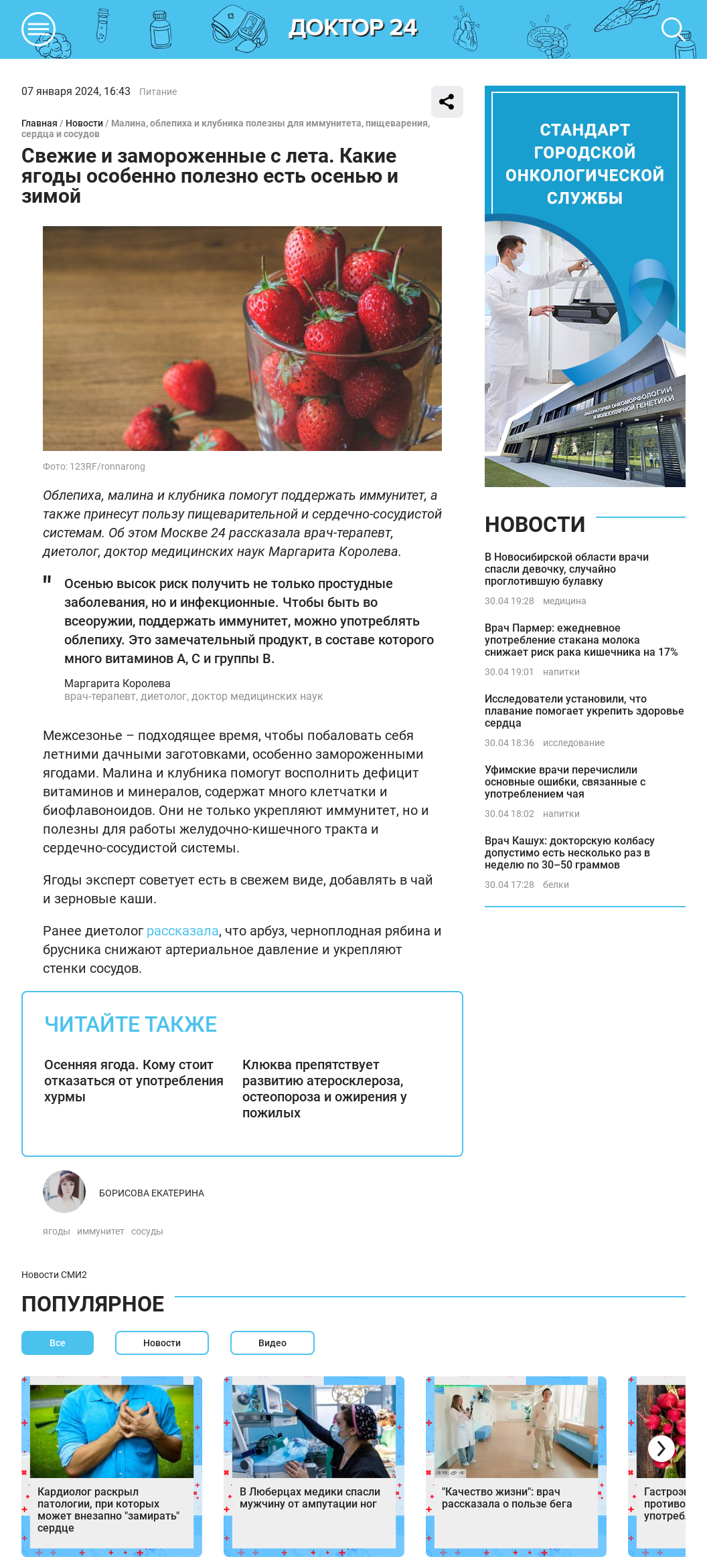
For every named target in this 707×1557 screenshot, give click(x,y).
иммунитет (101, 1231)
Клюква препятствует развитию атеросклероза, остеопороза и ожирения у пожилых (324, 1089)
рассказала (183, 931)
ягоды (56, 1231)
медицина (564, 601)
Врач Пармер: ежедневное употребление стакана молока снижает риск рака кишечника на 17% (581, 640)
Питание (158, 91)
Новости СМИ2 (54, 1274)
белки (556, 884)
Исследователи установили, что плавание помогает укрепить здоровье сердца (584, 711)
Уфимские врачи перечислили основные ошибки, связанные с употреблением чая (565, 781)
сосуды (147, 1231)
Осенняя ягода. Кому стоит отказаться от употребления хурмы (134, 1081)
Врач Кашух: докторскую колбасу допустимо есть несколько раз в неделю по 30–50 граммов (570, 852)
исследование (574, 742)
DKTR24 (353, 29)
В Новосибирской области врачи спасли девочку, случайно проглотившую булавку (567, 569)
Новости (84, 123)
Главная (39, 123)
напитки (561, 671)
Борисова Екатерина (151, 1193)
